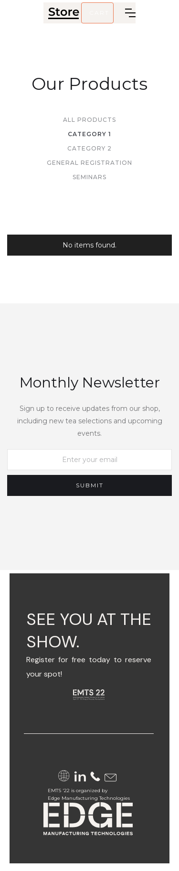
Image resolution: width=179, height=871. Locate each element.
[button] (97, 12)
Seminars (89, 177)
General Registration (89, 162)
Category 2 (89, 148)
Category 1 (89, 134)
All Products (89, 119)
